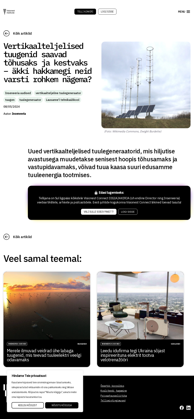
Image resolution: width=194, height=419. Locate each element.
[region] (45, 391)
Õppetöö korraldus (112, 385)
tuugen (10, 100)
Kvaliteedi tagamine (114, 390)
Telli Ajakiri (85, 11)
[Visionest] (9, 12)
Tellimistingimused (113, 400)
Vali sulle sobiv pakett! (99, 211)
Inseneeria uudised (18, 93)
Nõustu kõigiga (62, 405)
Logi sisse (107, 11)
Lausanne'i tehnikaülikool (62, 100)
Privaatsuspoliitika (114, 395)
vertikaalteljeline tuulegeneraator (58, 93)
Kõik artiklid (22, 33)
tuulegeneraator (30, 100)
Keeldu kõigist (27, 405)
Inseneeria (19, 113)
